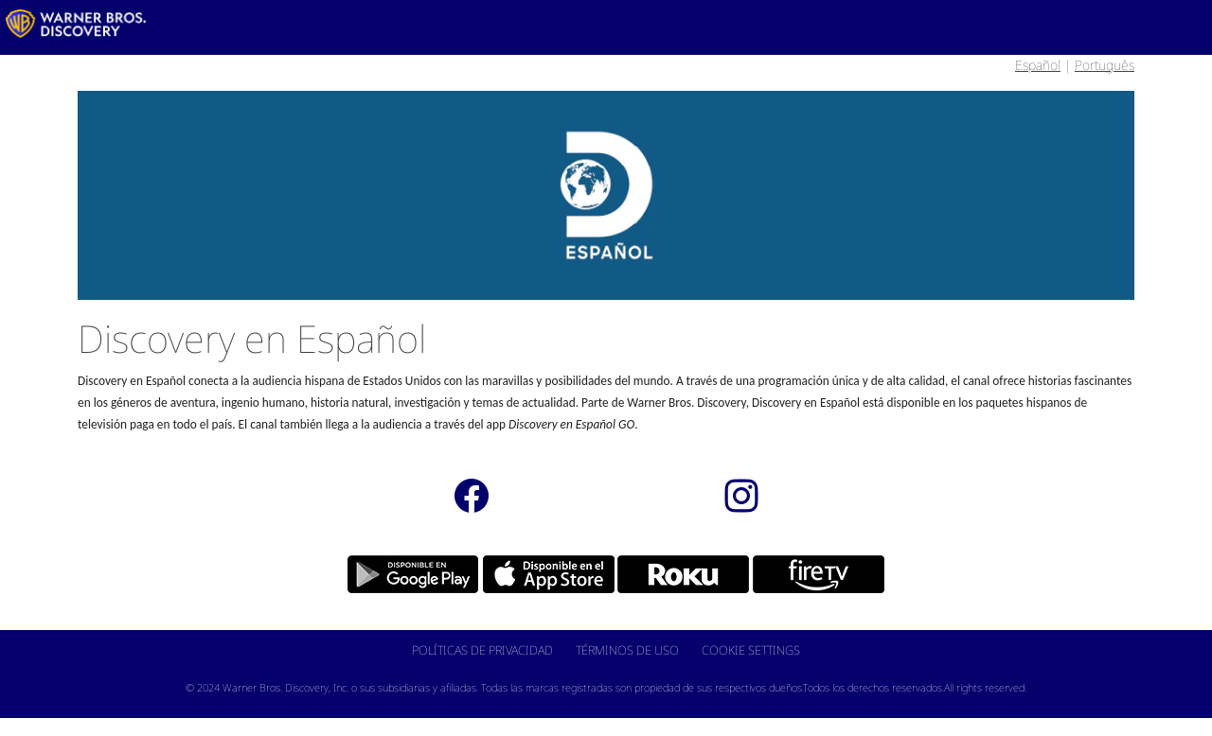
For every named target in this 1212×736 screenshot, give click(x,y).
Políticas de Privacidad (482, 649)
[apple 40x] (539, 573)
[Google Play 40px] (404, 573)
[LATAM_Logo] (76, 24)
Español (1037, 65)
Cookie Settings (751, 649)
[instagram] (740, 494)
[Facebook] (471, 494)
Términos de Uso (627, 649)
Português (1104, 65)
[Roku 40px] (673, 573)
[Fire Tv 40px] (809, 573)
